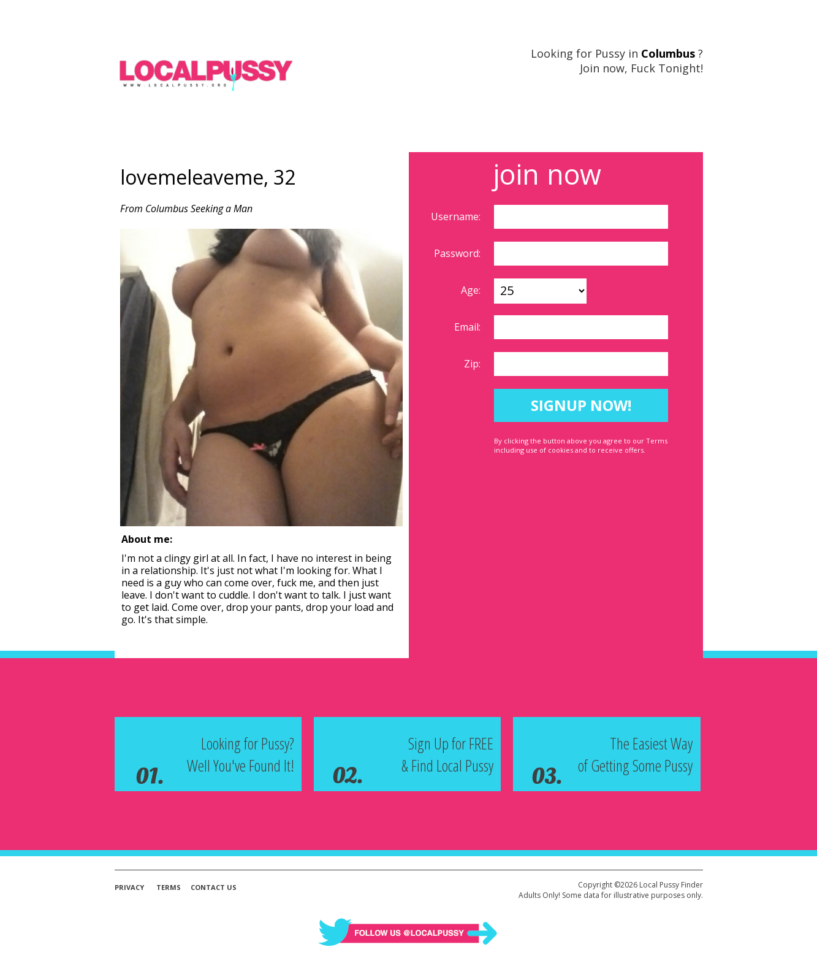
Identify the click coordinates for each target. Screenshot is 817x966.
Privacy (129, 887)
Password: (458, 253)
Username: (457, 216)
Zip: (473, 363)
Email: (468, 327)
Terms (168, 887)
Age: (472, 290)
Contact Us (214, 887)
